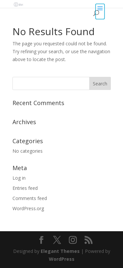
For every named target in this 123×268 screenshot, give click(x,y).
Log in (19, 178)
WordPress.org (28, 208)
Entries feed (25, 188)
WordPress (61, 259)
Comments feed (29, 198)
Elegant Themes (60, 251)
